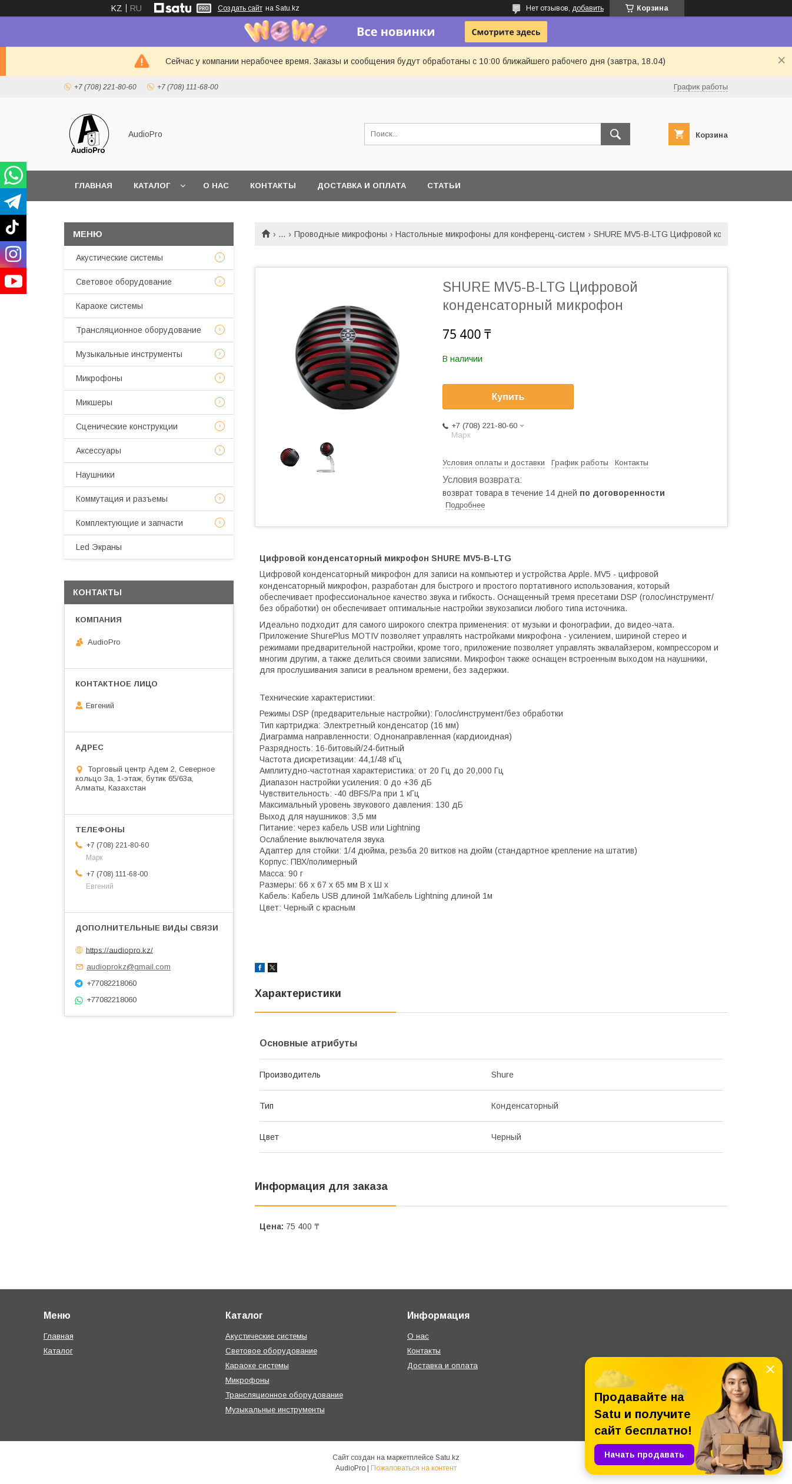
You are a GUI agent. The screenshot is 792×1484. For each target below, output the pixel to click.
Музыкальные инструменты (129, 354)
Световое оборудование (124, 281)
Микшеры (94, 402)
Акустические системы (119, 257)
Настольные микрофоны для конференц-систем (490, 234)
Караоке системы (109, 306)
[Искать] (615, 134)
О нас (216, 185)
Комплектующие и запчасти (129, 523)
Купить (508, 397)
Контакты (273, 185)
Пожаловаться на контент (414, 1468)
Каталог (152, 185)
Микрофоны (99, 378)
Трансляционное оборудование (138, 330)
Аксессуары (98, 450)
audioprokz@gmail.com (128, 966)
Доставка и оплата (361, 185)
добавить (588, 8)
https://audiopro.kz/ (119, 949)
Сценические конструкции (127, 426)
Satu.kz (447, 1457)
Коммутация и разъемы (122, 498)
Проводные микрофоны (340, 234)
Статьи (444, 185)
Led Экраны (99, 547)
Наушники (95, 474)
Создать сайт (240, 8)
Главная (93, 185)
